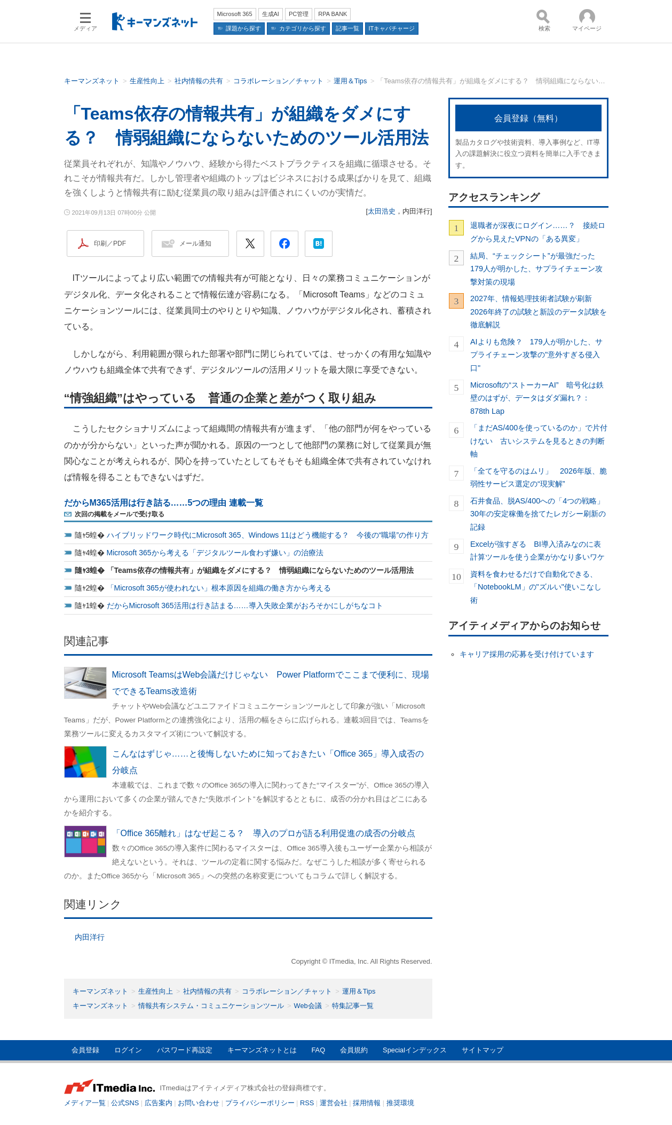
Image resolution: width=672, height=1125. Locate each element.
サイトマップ (482, 1050)
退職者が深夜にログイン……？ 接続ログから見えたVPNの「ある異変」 (537, 231)
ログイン (128, 1050)
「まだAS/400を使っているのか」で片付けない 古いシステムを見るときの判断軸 (538, 440)
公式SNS (125, 1103)
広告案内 (158, 1103)
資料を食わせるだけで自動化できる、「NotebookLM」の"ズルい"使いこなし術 (536, 587)
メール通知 (195, 243)
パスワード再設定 (184, 1050)
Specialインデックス (415, 1050)
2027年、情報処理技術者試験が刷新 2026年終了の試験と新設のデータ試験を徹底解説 (538, 311)
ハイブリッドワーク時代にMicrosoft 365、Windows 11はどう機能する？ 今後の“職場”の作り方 (268, 535)
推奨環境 (400, 1103)
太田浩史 (382, 211)
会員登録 (85, 1050)
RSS (307, 1103)
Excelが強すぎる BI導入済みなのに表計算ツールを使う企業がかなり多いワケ (537, 550)
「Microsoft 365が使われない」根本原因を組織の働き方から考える (219, 588)
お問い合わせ (198, 1103)
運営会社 (333, 1103)
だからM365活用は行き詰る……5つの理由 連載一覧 (163, 502)
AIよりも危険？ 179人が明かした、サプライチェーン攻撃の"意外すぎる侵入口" (536, 354)
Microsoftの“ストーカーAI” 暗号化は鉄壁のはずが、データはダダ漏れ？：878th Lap (537, 398)
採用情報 (367, 1103)
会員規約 (354, 1050)
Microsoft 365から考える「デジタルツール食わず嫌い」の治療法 (215, 552)
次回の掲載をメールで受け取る (119, 514)
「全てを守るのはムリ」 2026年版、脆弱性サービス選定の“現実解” (538, 477)
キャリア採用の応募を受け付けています (527, 654)
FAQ (319, 1050)
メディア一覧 (85, 1103)
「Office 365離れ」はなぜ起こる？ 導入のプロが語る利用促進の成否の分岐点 (264, 833)
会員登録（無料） (528, 118)
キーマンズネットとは (262, 1050)
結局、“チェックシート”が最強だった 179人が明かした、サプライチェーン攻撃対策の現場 (536, 268)
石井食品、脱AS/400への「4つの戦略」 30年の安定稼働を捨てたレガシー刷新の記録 (539, 514)
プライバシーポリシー (260, 1103)
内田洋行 (90, 937)
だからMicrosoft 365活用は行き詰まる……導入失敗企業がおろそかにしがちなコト (245, 605)
